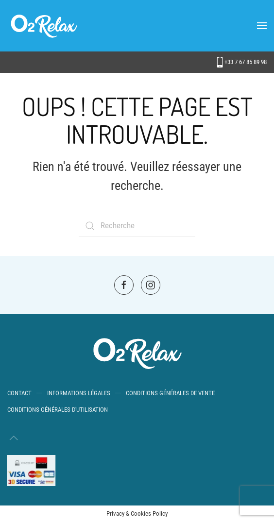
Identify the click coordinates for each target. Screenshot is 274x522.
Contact (19, 393)
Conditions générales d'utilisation (57, 410)
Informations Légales (78, 393)
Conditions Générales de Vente (170, 393)
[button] (262, 25)
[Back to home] (43, 25)
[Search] (137, 225)
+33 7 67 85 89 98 (242, 62)
